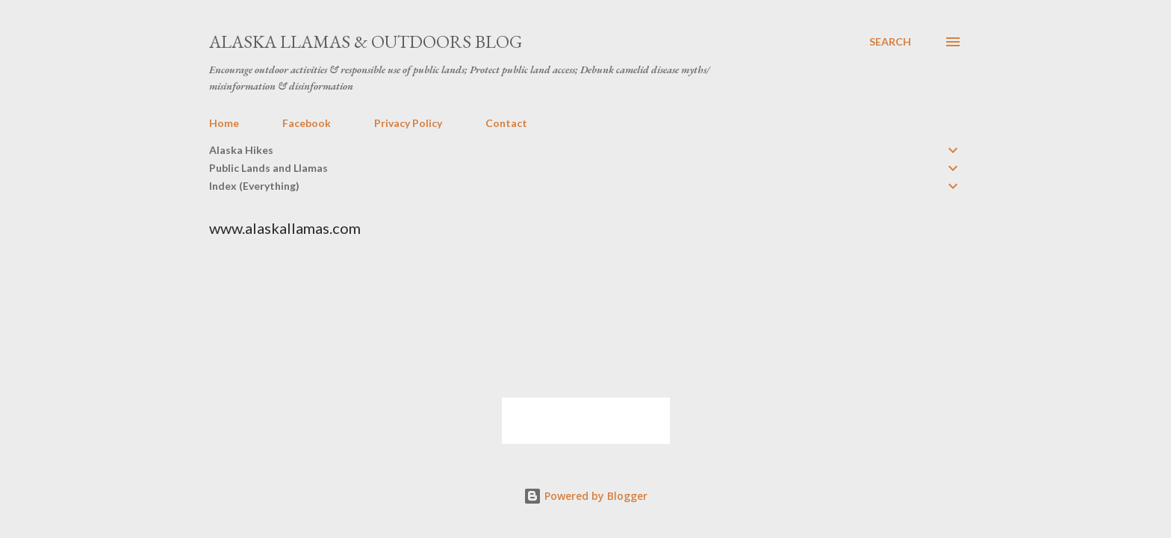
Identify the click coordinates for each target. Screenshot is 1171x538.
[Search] (890, 42)
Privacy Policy (408, 123)
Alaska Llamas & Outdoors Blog (365, 41)
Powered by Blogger (585, 496)
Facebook (306, 123)
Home (224, 123)
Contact (506, 123)
